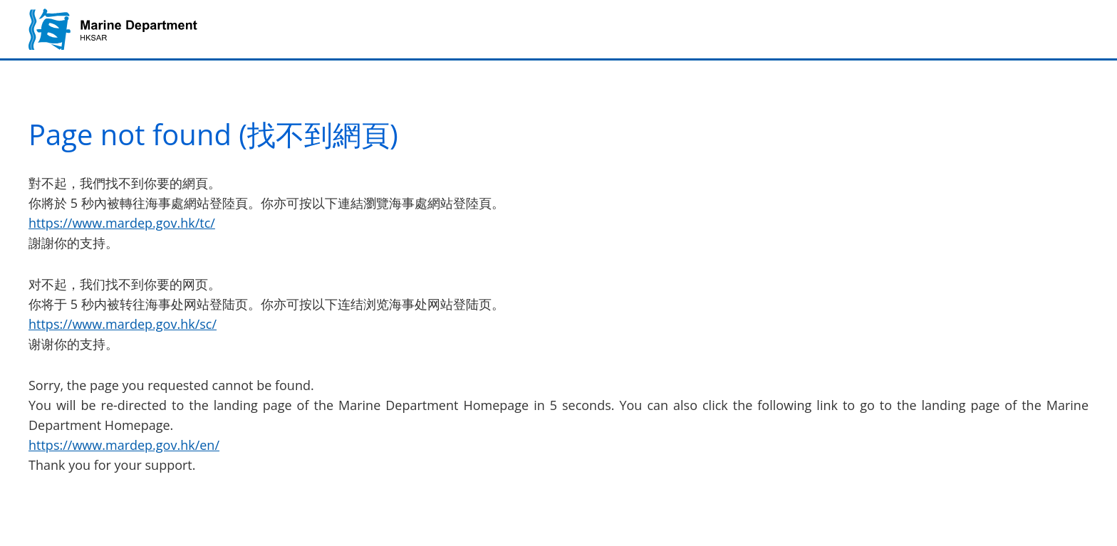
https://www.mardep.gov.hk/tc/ (121, 222)
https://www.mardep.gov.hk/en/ (123, 444)
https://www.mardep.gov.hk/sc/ (122, 323)
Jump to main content (0, 0)
